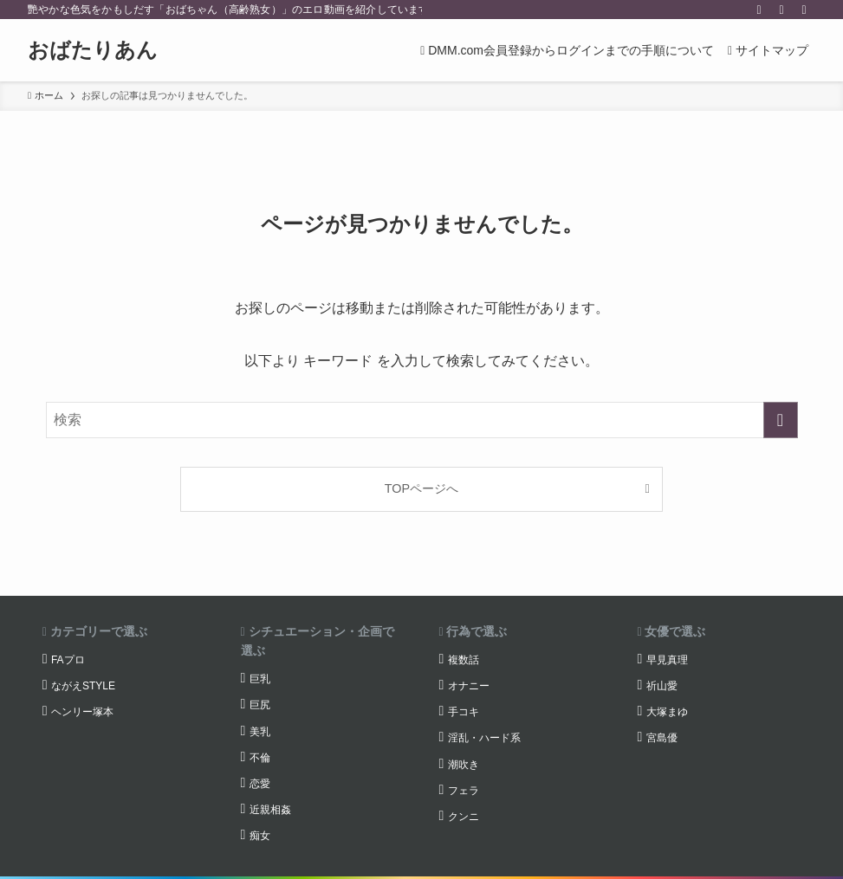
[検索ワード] (422, 420)
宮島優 (662, 738)
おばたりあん (93, 50)
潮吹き (463, 765)
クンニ (463, 817)
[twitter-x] (759, 9)
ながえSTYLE (83, 686)
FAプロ (68, 660)
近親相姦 (270, 810)
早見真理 (667, 660)
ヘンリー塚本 (82, 712)
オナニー (469, 686)
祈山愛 (662, 686)
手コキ (463, 712)
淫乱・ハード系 (484, 738)
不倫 (260, 758)
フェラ (463, 791)
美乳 (260, 732)
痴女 (260, 836)
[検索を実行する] (780, 420)
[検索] (804, 9)
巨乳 (260, 679)
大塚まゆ (667, 712)
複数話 (463, 660)
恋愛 (260, 784)
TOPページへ (421, 488)
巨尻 (260, 705)
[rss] (781, 9)
